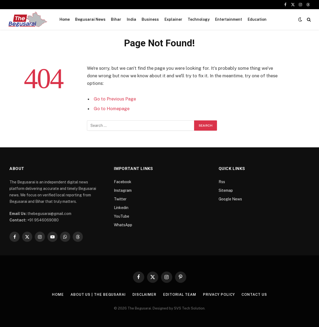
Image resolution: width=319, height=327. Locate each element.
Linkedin (121, 208)
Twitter (120, 199)
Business (150, 19)
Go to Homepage (111, 108)
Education (257, 19)
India (131, 19)
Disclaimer (144, 295)
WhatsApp (123, 225)
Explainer (173, 19)
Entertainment (228, 19)
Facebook (122, 182)
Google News (230, 199)
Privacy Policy (219, 295)
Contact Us (254, 295)
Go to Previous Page (115, 99)
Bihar (116, 19)
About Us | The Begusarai (98, 295)
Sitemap (226, 190)
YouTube (121, 216)
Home (64, 19)
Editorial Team (179, 295)
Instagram (123, 190)
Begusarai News (90, 19)
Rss (222, 182)
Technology (199, 19)
